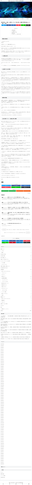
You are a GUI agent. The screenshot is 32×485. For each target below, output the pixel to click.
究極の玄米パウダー (16, 285)
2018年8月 (2, 409)
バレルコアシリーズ (16, 280)
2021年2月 (2, 358)
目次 (15, 28)
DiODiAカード (16, 277)
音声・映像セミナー (16, 258)
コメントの (3, 476)
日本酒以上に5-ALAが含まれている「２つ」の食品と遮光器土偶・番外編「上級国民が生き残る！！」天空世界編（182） (16, 335)
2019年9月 (2, 387)
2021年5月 (2, 353)
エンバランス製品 (16, 292)
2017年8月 (2, 430)
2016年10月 (2, 447)
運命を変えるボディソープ (16, 283)
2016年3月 (2, 459)
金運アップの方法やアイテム (16, 259)
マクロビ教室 (16, 263)
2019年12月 (2, 382)
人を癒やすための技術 (14, 32)
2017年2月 (2, 440)
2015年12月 (2, 464)
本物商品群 (16, 270)
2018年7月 (2, 411)
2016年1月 (2, 462)
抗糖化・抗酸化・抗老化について (16, 266)
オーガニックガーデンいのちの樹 (16, 261)
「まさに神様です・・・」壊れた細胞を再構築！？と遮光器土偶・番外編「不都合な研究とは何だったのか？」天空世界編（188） (16, 317)
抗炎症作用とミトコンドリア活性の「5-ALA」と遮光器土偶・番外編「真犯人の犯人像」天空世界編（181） (15, 339)
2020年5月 (2, 373)
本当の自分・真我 (16, 254)
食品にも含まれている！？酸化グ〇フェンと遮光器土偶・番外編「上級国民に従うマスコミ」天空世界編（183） (16, 333)
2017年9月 (2, 428)
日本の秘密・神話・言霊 (16, 268)
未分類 (2, 182)
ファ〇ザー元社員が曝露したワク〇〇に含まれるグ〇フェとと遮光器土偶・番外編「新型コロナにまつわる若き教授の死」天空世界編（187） (16, 322)
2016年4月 (2, 457)
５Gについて (16, 302)
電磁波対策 (16, 301)
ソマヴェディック (16, 273)
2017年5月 (2, 435)
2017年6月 (2, 433)
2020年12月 (2, 361)
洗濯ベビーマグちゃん (16, 294)
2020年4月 (2, 375)
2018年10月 (2, 406)
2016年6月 (2, 454)
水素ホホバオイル (16, 287)
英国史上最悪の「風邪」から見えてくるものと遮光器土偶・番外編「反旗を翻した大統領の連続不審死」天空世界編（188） (16, 320)
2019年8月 (2, 389)
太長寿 (16, 295)
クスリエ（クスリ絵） (16, 282)
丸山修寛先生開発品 (16, 278)
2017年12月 (2, 423)
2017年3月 (2, 438)
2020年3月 (2, 377)
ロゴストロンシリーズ (16, 289)
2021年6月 (2, 351)
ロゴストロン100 (16, 290)
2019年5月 (2, 394)
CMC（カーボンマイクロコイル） (16, 271)
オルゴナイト (16, 275)
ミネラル (16, 251)
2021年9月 (2, 346)
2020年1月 (2, 380)
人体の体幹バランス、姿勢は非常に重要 (16, 34)
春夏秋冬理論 (13, 33)
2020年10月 (2, 365)
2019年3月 (2, 397)
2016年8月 (2, 450)
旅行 (16, 307)
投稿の (2, 474)
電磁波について (16, 297)
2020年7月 (2, 370)
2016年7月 (2, 452)
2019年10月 (2, 385)
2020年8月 (2, 368)
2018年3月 (2, 418)
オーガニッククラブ (16, 265)
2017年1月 (2, 442)
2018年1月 (2, 421)
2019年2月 (2, 399)
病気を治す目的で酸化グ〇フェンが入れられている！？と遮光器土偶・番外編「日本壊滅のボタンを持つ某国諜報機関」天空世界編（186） (16, 325)
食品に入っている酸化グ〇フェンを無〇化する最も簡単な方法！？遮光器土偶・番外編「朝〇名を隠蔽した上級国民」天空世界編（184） (16, 331)
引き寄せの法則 (16, 256)
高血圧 (16, 253)
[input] (16, 244)
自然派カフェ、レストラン (16, 309)
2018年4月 (2, 416)
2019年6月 (2, 392)
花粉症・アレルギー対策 (16, 304)
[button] (30, 244)
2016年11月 (2, 445)
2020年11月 (2, 363)
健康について (16, 249)
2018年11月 (2, 404)
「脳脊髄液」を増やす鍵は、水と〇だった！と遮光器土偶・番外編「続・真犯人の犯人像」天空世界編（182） (15, 337)
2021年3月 (2, 356)
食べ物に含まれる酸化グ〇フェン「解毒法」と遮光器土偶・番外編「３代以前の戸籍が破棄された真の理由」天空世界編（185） (16, 328)
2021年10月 (2, 344)
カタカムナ (16, 306)
